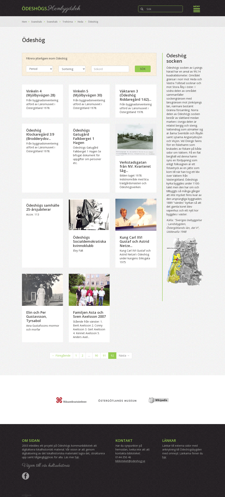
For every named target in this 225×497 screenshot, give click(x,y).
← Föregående (61, 355)
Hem (24, 21)
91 (104, 355)
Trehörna (67, 21)
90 (96, 355)
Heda (80, 21)
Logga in (26, 495)
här (77, 457)
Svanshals (36, 21)
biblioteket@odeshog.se (130, 461)
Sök (142, 69)
